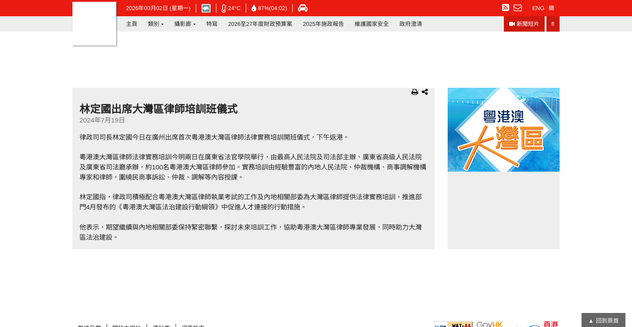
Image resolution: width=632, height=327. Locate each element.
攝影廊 (182, 24)
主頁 (131, 24)
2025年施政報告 (323, 24)
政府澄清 (410, 24)
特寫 (212, 24)
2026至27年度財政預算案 (260, 24)
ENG (538, 8)
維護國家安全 (372, 24)
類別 (153, 24)
